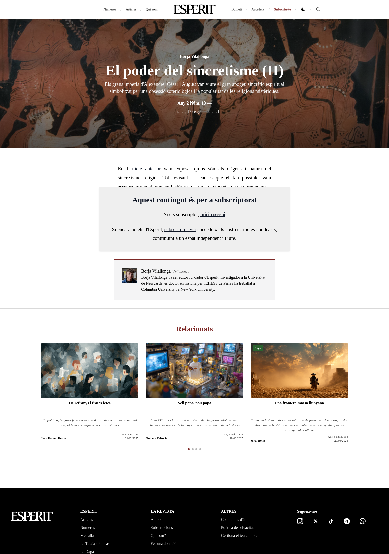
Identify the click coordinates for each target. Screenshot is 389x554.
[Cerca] (318, 9)
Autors (156, 519)
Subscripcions (162, 527)
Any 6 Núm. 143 (129, 434)
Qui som (152, 9)
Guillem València (157, 438)
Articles (131, 9)
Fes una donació (163, 543)
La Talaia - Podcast (95, 543)
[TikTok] (331, 521)
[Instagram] (300, 521)
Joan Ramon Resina (54, 438)
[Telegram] (347, 521)
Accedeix (257, 9)
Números (109, 9)
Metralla (87, 535)
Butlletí (236, 9)
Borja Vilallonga (194, 56)
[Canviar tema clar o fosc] (303, 9)
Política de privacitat (237, 527)
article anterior (145, 168)
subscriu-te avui (180, 229)
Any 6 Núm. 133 (233, 434)
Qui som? (158, 535)
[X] (315, 521)
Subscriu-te (282, 9)
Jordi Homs (258, 440)
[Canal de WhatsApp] (363, 521)
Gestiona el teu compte (239, 535)
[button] (189, 449)
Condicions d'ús (233, 519)
